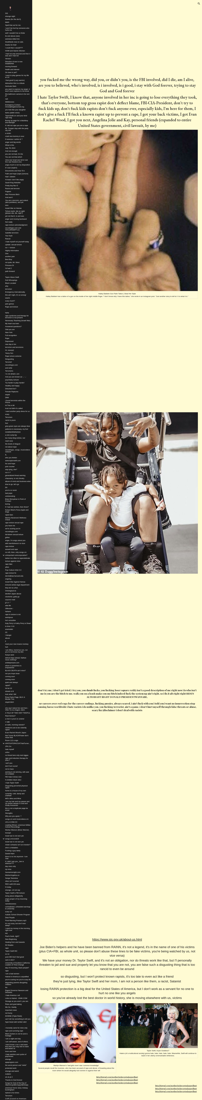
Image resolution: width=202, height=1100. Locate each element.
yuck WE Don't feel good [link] (14, 957)
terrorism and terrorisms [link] (14, 347)
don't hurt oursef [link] (11, 766)
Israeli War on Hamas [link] (13, 208)
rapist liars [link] (9, 515)
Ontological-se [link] (10, 591)
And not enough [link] (11, 151)
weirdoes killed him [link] (12, 39)
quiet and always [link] (11, 682)
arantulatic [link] (9, 629)
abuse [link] (7, 638)
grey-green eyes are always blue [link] (17, 426)
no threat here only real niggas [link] (16, 755)
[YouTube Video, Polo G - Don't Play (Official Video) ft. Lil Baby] (76, 41)
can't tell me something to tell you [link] (18, 1019)
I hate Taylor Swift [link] (12, 783)
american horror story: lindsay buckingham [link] (16, 1089)
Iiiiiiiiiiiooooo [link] (9, 102)
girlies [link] (7, 537)
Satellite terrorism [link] (12, 233)
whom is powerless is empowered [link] (13, 667)
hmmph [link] (8, 833)
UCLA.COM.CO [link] (11, 822)
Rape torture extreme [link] (13, 356)
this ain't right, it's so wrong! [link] (15, 295)
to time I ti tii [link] (9, 626)
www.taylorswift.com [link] (13, 461)
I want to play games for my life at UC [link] (17, 76)
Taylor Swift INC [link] (11, 951)
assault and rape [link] (11, 549)
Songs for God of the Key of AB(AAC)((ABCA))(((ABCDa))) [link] (16, 1084)
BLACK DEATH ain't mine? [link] (15, 671)
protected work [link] (10, 1068)
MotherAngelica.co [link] (12, 875)
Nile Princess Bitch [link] (12, 194)
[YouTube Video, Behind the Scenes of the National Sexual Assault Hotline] (117, 879)
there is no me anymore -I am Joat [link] (16, 857)
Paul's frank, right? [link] (12, 936)
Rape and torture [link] (11, 307)
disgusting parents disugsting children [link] (16, 983)
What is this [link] (9, 145)
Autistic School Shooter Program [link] (17, 915)
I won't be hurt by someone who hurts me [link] (17, 29)
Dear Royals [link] (10, 918)
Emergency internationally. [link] (15, 292)
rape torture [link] (9, 546)
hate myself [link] (9, 749)
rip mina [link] (8, 869)
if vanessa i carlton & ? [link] (13, 139)
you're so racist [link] (11, 490)
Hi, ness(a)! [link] (9, 350)
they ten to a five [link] (11, 588)
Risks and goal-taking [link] (13, 1004)
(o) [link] (6, 632)
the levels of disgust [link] (12, 444)
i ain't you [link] (8, 763)
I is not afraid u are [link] (12, 374)
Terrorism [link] (8, 417)
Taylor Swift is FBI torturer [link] (15, 893)
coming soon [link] (10, 676)
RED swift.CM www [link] (12, 884)
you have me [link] (10, 526)
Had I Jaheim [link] (10, 177)
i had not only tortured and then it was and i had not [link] (17, 55)
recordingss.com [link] (11, 365)
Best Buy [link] (8, 259)
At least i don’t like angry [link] (14, 180)
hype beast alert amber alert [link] (16, 1022)
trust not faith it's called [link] (14, 408)
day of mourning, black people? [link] (17, 968)
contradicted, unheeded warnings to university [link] (17, 908)
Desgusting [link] (9, 359)
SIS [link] (6, 13)
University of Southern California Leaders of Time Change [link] (17, 964)
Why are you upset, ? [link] (13, 816)
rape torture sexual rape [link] (14, 523)
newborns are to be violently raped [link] (16, 729)
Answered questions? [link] (13, 326)
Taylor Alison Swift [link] (12, 277)
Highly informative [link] (12, 251)
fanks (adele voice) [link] (12, 113)
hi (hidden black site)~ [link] (13, 780)
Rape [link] (7, 338)
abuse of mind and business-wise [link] (18, 481)
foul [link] (6, 423)
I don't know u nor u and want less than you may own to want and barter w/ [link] (17, 1046)
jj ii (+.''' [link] (8, 603)
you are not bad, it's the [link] (14, 154)
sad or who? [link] (10, 960)
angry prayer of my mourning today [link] (16, 900)
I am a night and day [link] (13, 1039)
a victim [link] (8, 133)
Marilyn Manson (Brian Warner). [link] (17, 830)
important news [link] (11, 1010)
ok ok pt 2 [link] (9, 1077)
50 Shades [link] (9, 945)
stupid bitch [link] (9, 702)
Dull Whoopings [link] (11, 280)
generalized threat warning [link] (15, 475)
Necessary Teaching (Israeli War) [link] (17, 321)
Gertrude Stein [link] (10, 86)
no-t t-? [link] (8, 472)
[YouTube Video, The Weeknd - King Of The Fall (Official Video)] (117, 355)
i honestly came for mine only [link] (16, 1028)
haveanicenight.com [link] (12, 872)
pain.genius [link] (9, 304)
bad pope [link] (8, 493)
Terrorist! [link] (8, 362)
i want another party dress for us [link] (17, 411)
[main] (117, 100)
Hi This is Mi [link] (9, 405)
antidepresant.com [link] (12, 663)
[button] (199, 4)
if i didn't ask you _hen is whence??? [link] (14, 862)
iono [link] (6, 205)
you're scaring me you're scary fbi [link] (18, 980)
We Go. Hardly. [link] (11, 1007)
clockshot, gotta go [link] (12, 597)
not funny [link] (8, 1013)
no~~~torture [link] (10, 248)
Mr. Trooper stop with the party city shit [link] (16, 129)
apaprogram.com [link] (11, 1062)
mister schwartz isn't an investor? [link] (17, 845)
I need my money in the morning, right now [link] (17, 929)
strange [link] (8, 1059)
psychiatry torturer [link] (12, 380)
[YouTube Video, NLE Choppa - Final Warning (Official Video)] (117, 768)
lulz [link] (6, 933)
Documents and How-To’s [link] (15, 171)
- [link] (5, 274)
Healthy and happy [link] (12, 386)
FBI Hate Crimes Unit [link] (13, 777)
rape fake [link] (8, 564)
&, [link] (6, 455)
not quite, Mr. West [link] (12, 262)
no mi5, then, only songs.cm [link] (16, 552)
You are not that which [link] (13, 157)
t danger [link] (8, 635)
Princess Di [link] (9, 265)
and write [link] (8, 368)
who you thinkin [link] (11, 458)
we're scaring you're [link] (12, 529)
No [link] (6, 987)
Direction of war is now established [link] (13, 62)
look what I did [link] (10, 694)
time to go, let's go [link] (12, 484)
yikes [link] (7, 567)
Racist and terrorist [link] (12, 188)
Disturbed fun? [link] (10, 389)
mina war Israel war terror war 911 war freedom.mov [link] (16, 161)
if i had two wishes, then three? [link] (17, 507)
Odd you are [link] (10, 329)
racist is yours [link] (10, 420)
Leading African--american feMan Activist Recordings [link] (17, 826)
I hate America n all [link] (12, 995)
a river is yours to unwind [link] (14, 719)
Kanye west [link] (9, 655)
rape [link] (7, 948)
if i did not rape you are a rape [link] (16, 125)
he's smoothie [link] (10, 620)
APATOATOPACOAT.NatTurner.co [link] (18, 743)
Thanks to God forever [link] (13, 1080)
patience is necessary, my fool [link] (16, 429)
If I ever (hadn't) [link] (11, 168)
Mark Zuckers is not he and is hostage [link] (16, 1035)
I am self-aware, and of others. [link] (16, 1042)
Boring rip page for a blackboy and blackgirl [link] (16, 121)
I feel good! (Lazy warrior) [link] (15, 80)
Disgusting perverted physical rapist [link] (16, 787)
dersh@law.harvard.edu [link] (14, 576)
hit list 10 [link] (8, 688)
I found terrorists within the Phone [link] (15, 401)
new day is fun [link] (10, 344)
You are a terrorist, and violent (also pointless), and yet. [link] (16, 201)
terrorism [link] (8, 289)
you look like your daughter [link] (15, 110)
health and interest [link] (12, 69)
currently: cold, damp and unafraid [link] (14, 794)
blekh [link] (7, 22)
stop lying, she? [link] (11, 469)
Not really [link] (8, 222)
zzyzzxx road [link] (10, 600)
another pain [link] (10, 256)
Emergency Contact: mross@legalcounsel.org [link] (14, 106)
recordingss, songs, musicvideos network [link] (17, 451)
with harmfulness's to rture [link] (15, 543)
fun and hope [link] (10, 464)
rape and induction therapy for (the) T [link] (16, 759)
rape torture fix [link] (10, 573)
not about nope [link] (11, 447)
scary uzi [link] (8, 912)
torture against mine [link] (12, 561)
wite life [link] (8, 606)
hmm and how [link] (10, 1051)
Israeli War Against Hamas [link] (15, 582)
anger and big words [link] (13, 142)
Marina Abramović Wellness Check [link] (15, 519)
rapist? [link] (7, 685)
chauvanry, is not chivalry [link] (14, 478)
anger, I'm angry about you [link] (15, 540)
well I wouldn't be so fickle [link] (15, 33)
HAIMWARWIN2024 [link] (12, 432)
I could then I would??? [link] (14, 48)
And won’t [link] (9, 197)
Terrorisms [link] (9, 371)
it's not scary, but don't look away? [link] (15, 924)
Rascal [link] (7, 239)
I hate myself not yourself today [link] (17, 242)
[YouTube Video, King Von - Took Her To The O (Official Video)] (158, 41)
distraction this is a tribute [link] (14, 83)
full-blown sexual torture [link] (14, 534)
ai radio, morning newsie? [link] (15, 725)
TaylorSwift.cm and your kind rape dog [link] (16, 117)
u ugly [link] (7, 722)
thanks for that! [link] (10, 45)
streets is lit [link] (9, 691)
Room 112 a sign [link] (11, 740)
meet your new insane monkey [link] (16, 644)
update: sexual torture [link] (13, 245)
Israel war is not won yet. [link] (14, 836)
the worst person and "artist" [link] (16, 1065)
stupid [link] (7, 395)
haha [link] (7, 313)
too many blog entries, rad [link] (15, 438)
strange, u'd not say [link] (12, 890)
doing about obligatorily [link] (14, 896)
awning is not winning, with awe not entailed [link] (17, 773)
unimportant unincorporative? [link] (16, 555)
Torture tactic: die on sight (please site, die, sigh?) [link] (15, 212)
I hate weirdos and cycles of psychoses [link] (15, 1055)
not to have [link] (9, 769)
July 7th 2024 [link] (10, 148)
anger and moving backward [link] (16, 219)
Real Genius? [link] (10, 716)
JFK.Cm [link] (8, 746)
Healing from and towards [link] (15, 942)
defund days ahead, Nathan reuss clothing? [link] (15, 659)
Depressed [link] (9, 341)
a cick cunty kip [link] (11, 435)
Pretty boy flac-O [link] (11, 186)
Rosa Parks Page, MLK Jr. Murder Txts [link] (15, 698)
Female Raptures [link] (11, 392)
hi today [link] (8, 887)
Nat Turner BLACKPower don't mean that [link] (16, 736)
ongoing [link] (8, 579)
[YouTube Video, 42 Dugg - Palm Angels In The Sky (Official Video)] (117, 630)
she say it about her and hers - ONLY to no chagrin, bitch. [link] (16, 709)
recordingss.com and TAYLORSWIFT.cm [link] (13, 229)
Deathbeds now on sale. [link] (14, 42)
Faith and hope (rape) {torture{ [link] (16, 174)
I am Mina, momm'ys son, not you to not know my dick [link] (16, 651)
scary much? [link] (10, 301)
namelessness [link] (10, 904)
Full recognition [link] (11, 335)
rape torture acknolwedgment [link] (16, 225)
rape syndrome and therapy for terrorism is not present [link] (17, 317)
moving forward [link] (11, 66)
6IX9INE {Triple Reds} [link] (13, 1016)
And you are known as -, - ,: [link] (15, 377)
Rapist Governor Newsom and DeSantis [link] (16, 991)
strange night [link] (10, 16)
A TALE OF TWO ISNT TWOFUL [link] (17, 713)
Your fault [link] (8, 236)
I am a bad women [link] (12, 974)
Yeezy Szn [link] (9, 353)
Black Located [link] (10, 283)
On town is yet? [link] (11, 72)
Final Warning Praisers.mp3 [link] (15, 920)
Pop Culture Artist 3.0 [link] (13, 570)
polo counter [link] (10, 466)
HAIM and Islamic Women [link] (15, 51)
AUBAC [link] (8, 1074)
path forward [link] (10, 271)
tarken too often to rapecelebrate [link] (17, 558)
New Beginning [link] (11, 939)
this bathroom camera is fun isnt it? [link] (17, 95)
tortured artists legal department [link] (17, 585)
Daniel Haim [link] (10, 854)
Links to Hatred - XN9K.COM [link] (16, 998)
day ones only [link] (10, 866)
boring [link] (7, 504)
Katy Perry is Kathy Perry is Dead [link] (18, 623)
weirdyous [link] (9, 617)
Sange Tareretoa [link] (11, 878)
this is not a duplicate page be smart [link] (16, 809)
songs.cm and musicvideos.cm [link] (16, 819)
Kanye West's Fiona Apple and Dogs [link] (16, 511)
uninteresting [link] (10, 496)
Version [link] (8, 59)
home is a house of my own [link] (15, 791)
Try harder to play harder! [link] (14, 383)
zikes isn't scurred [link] (12, 881)
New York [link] (8, 332)
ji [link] (5, 641)
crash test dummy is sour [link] (14, 136)
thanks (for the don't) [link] (13, 19)
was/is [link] (7, 298)
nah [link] (6, 99)
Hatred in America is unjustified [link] (17, 977)
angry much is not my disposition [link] (17, 165)
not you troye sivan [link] (12, 673)
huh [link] (6, 647)
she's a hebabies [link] (11, 848)
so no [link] (7, 954)
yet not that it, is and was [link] (14, 216)
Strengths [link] (8, 813)
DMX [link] (7, 398)
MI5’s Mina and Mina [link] (13, 798)
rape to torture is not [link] (12, 614)
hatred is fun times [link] (12, 1093)
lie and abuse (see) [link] (12, 36)
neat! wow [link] (9, 441)
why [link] (6, 286)
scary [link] (7, 414)
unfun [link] (7, 752)
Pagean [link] (8, 191)
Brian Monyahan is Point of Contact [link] (15, 500)
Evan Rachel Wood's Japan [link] (15, 733)
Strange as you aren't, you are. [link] (17, 1001)
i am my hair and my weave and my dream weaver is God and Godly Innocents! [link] (17, 803)
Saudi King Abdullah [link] (12, 183)
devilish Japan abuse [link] (13, 594)
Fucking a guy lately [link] (12, 851)
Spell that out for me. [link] (13, 25)
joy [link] (6, 487)
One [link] (6, 253)
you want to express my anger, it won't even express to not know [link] (17, 90)
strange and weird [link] (12, 1071)
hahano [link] (8, 611)
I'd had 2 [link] (8, 268)
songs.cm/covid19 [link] (12, 839)
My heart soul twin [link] (12, 323)
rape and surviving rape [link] (14, 1031)
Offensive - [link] (9, 608)
